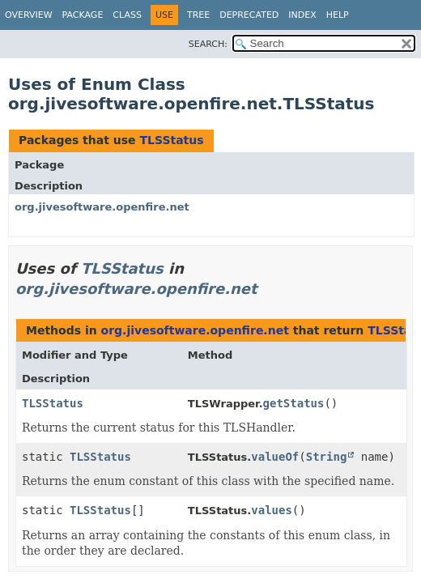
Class (127, 15)
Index (302, 15)
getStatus (294, 403)
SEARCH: (208, 44)
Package (83, 15)
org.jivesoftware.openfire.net (102, 207)
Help (337, 15)
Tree (198, 15)
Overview (29, 15)
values (271, 510)
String (326, 456)
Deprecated (249, 15)
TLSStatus (171, 140)
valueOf (275, 456)
